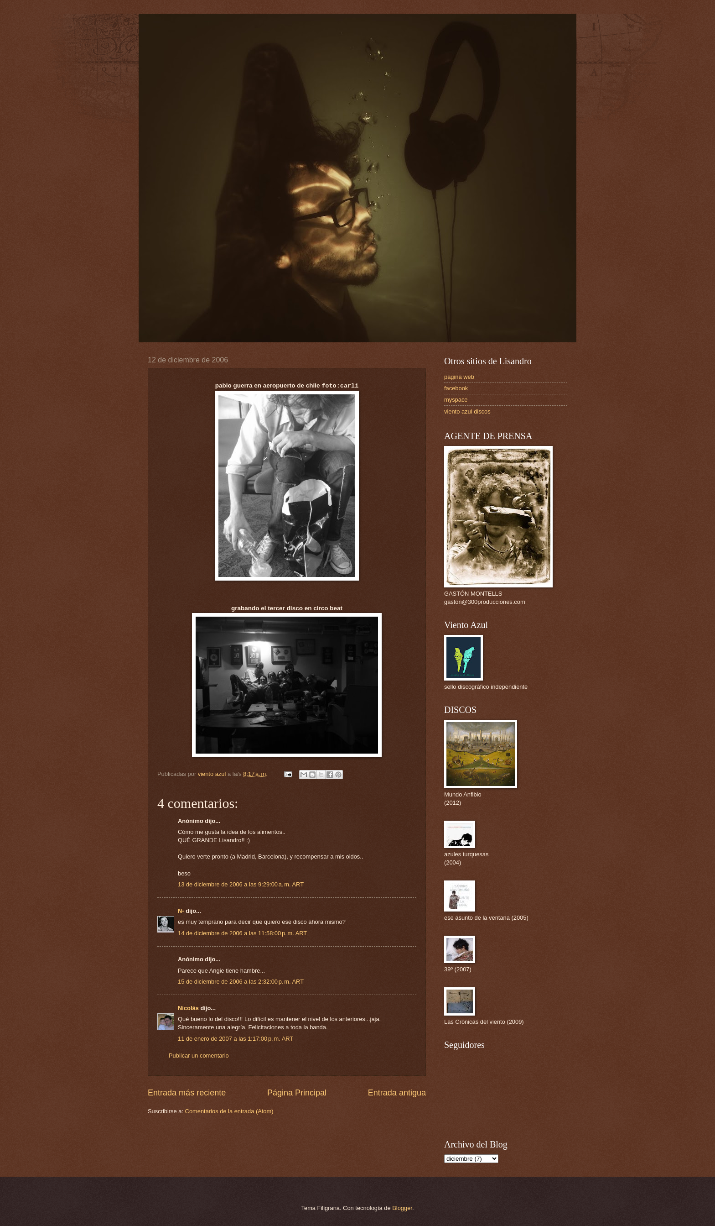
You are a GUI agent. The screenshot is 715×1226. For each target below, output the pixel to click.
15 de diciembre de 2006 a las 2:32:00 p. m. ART (241, 981)
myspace (456, 399)
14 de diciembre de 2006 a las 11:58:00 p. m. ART (242, 933)
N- (181, 910)
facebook (456, 388)
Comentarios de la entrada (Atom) (229, 1111)
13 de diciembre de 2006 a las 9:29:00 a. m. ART (241, 884)
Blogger (402, 1208)
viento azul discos (467, 411)
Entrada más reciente (187, 1092)
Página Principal (296, 1092)
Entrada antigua (397, 1092)
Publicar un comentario (199, 1055)
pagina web (459, 376)
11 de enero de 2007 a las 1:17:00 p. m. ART (235, 1038)
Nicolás (188, 1008)
